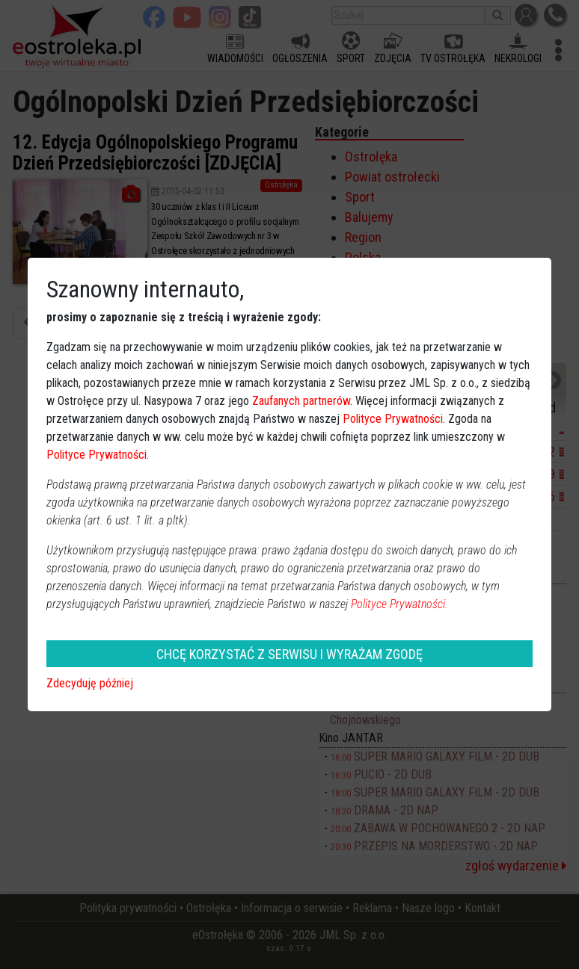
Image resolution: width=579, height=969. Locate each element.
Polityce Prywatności (393, 419)
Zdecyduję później (89, 683)
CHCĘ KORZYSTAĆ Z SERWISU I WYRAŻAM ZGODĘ (289, 654)
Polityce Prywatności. (399, 604)
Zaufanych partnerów (301, 401)
